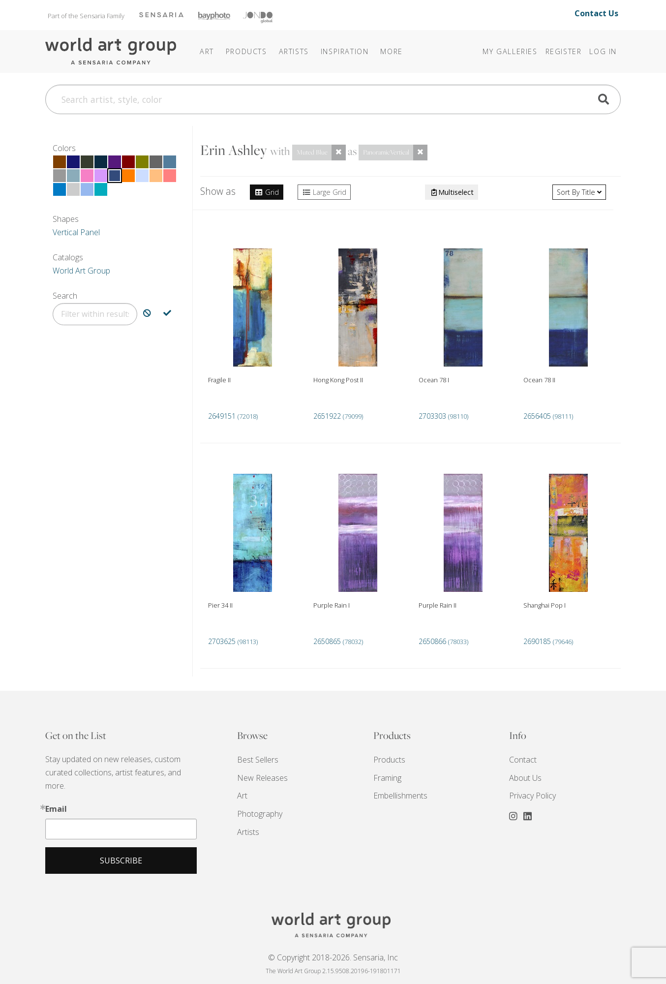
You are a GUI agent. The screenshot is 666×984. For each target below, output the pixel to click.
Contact (523, 759)
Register (563, 51)
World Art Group (81, 270)
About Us (525, 777)
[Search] (333, 99)
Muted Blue (312, 152)
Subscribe (121, 860)
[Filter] (95, 314)
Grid (266, 192)
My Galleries (510, 51)
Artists (248, 832)
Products (389, 759)
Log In (603, 51)
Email (56, 809)
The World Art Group (111, 51)
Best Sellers (257, 759)
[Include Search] (167, 314)
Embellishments (400, 795)
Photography (259, 813)
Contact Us (596, 13)
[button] (345, 51)
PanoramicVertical (386, 152)
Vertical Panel (76, 232)
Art (242, 795)
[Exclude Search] (147, 314)
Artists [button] (294, 51)
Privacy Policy (532, 795)
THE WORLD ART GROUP (333, 925)
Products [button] (246, 51)
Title (579, 192)
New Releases (262, 777)
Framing (387, 777)
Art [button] (207, 51)
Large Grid (324, 192)
